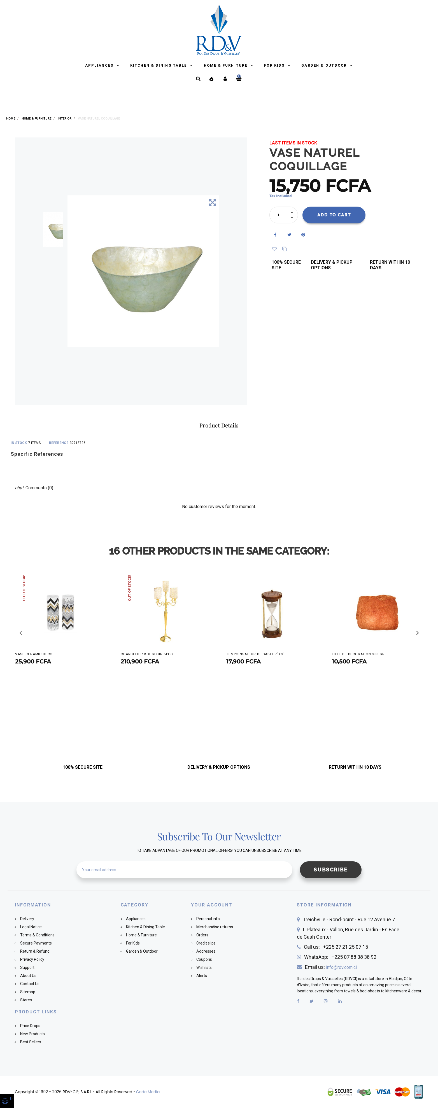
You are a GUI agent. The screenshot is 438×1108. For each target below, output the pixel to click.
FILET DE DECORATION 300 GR (358, 654)
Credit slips (206, 943)
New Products (32, 1034)
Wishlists (204, 967)
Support (27, 967)
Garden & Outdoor (324, 65)
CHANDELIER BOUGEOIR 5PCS (147, 654)
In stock (19, 443)
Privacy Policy (32, 959)
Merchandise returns (214, 927)
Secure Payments (36, 943)
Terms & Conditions (37, 935)
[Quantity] (280, 215)
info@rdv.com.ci (341, 967)
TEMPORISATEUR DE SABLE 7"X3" (255, 654)
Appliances (100, 65)
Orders (202, 935)
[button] (417, 633)
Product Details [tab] (219, 425)
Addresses (205, 951)
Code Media (148, 1092)
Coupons (204, 959)
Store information (324, 905)
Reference (58, 443)
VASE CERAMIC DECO (34, 654)
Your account (211, 905)
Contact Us (29, 983)
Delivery (27, 919)
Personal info (208, 919)
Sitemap (27, 992)
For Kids (275, 65)
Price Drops (30, 1025)
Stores (26, 1000)
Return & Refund (35, 951)
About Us (28, 975)
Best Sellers (30, 1042)
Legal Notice (31, 927)
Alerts (201, 975)
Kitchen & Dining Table (159, 65)
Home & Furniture (226, 65)
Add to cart (334, 215)
